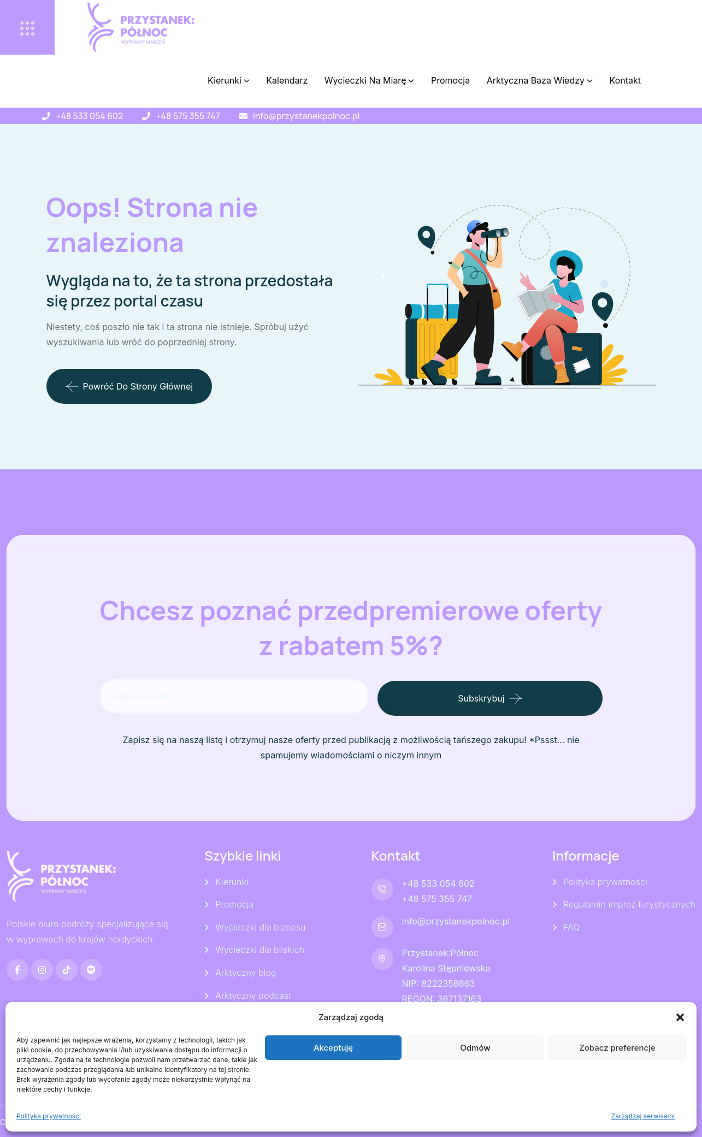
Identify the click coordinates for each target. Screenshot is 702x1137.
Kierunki (224, 80)
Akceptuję (333, 1047)
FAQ (571, 926)
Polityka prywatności (48, 1116)
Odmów (475, 1047)
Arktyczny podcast (253, 994)
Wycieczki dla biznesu (260, 926)
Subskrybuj (511, 696)
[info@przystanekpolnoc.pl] (243, 116)
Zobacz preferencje (617, 1047)
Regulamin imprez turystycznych (629, 903)
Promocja (450, 80)
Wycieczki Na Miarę (365, 80)
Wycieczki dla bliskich (259, 949)
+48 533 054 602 (89, 116)
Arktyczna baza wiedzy (536, 80)
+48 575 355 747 (188, 116)
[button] (680, 1017)
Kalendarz (287, 80)
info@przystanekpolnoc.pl (306, 116)
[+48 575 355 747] (146, 116)
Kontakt (625, 80)
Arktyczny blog (245, 972)
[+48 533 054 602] (46, 116)
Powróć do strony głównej (129, 386)
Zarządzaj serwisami (643, 1116)
